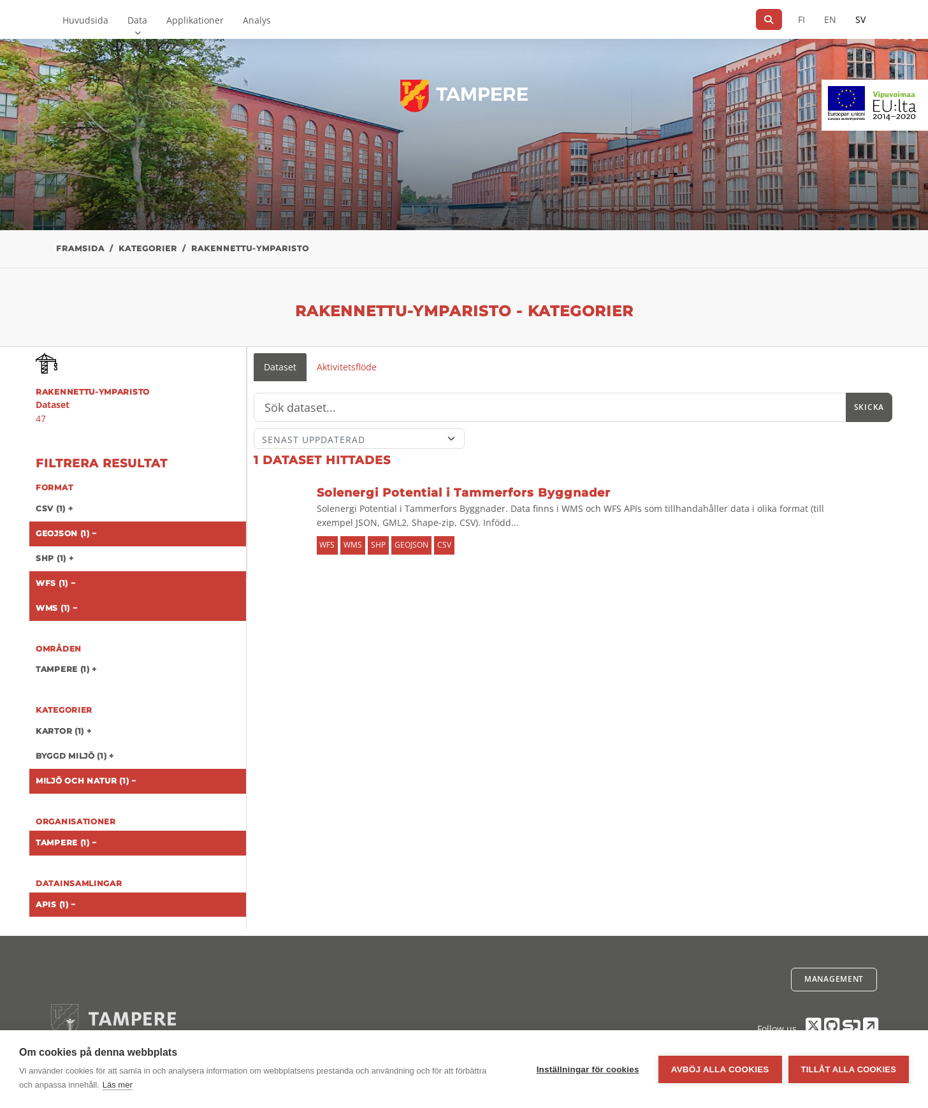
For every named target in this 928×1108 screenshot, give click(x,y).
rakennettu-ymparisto (250, 248)
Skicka (869, 407)
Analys (257, 20)
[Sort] (359, 438)
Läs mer (118, 1085)
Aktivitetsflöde (347, 367)
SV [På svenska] (860, 19)
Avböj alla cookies (720, 1069)
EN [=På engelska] (830, 19)
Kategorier (148, 248)
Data (137, 20)
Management (834, 978)
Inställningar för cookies (588, 1069)
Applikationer (195, 20)
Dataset (280, 367)
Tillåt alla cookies (848, 1069)
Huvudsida (85, 20)
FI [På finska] (801, 19)
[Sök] (769, 19)
